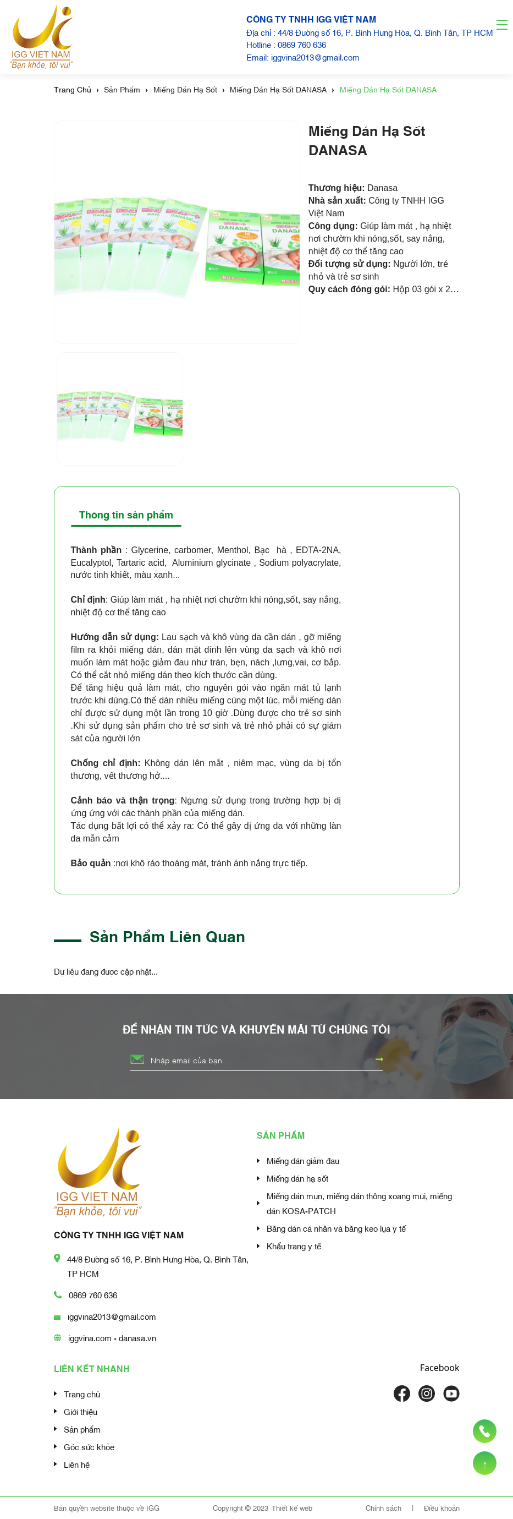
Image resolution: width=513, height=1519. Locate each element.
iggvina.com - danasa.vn (112, 1337)
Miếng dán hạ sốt (297, 1177)
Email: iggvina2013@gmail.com (303, 56)
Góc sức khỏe (89, 1446)
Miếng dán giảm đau (303, 1160)
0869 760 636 (93, 1294)
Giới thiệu (80, 1411)
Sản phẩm (82, 1428)
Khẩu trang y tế (294, 1245)
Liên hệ (77, 1463)
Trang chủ (82, 1393)
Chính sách (385, 1507)
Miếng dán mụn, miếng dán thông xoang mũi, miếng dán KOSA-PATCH (359, 1203)
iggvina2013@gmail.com (112, 1315)
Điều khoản (442, 1507)
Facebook (440, 1368)
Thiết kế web (292, 1507)
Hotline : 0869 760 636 (286, 44)
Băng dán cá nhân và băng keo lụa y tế (336, 1227)
